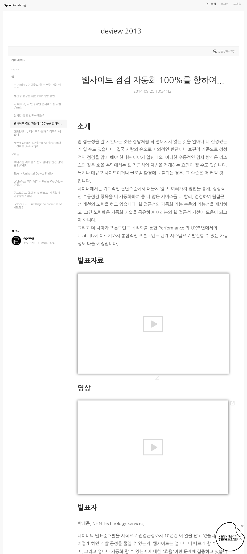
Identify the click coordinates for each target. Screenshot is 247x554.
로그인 (225, 4)
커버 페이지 (18, 60)
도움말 (237, 4)
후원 (213, 4)
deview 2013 (123, 31)
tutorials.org (15, 5)
